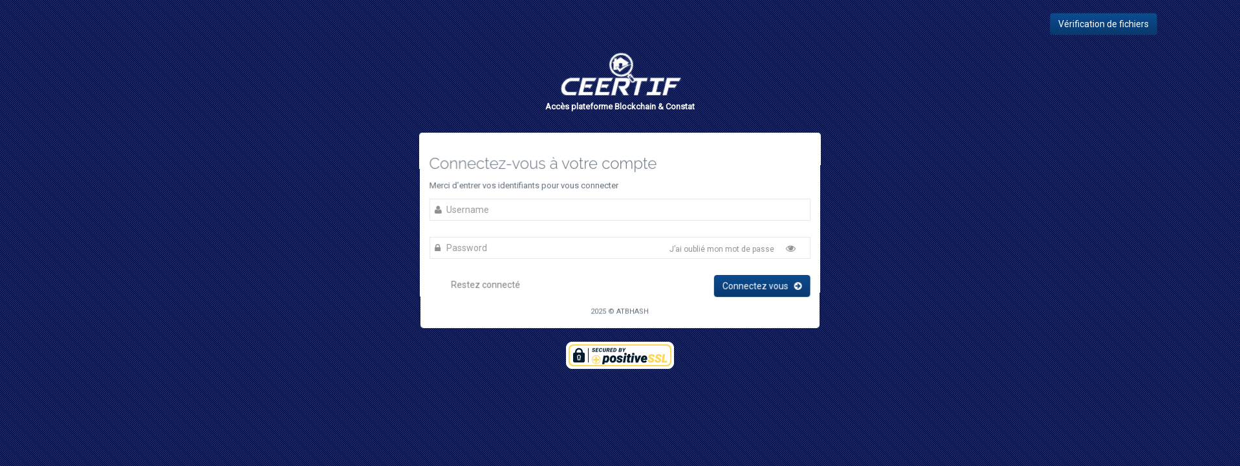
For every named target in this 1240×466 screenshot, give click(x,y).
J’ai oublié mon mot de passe (721, 249)
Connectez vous (760, 285)
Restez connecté (477, 283)
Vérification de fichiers (1103, 24)
